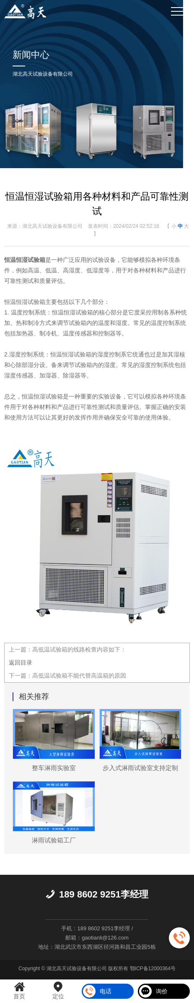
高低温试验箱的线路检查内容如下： (79, 649)
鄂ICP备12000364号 (153, 968)
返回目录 (20, 662)
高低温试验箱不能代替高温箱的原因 (79, 675)
